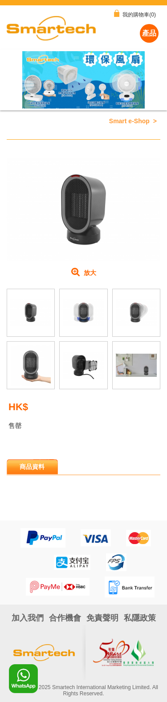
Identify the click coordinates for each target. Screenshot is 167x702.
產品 (149, 33)
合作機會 (65, 617)
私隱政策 (140, 617)
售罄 (15, 425)
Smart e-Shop (129, 121)
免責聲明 (102, 617)
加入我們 (28, 617)
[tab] (32, 466)
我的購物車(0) (135, 14)
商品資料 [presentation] (32, 466)
